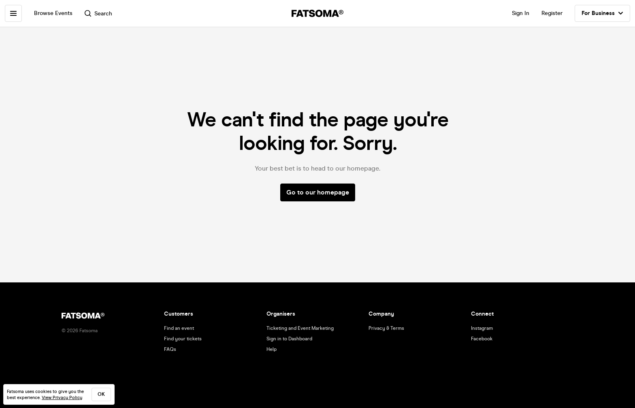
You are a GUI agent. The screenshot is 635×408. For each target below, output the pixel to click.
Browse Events (53, 13)
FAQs (170, 349)
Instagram (482, 328)
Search (98, 13)
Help (271, 349)
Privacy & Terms (386, 328)
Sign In (520, 13)
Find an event (179, 328)
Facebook (481, 339)
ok (101, 394)
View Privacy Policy (62, 397)
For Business (602, 13)
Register (552, 13)
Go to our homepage (317, 192)
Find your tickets (183, 339)
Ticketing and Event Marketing (300, 328)
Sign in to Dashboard (289, 339)
